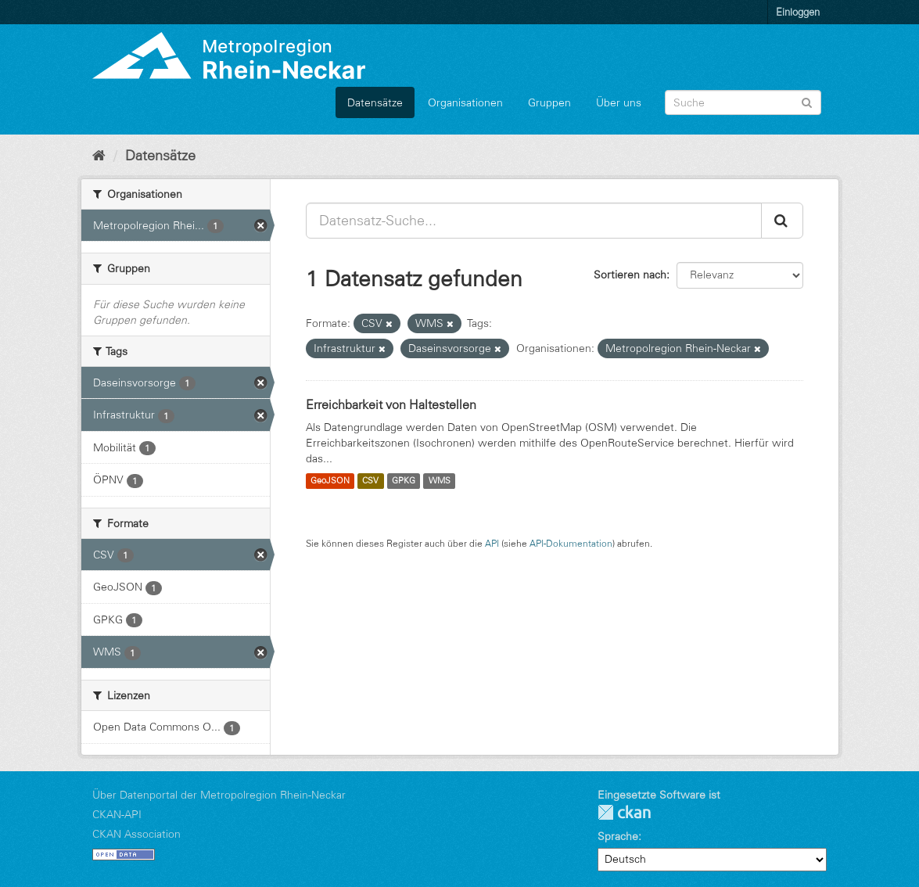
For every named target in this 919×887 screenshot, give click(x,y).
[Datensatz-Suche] (743, 102)
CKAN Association (136, 834)
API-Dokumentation (571, 543)
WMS (440, 481)
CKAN (624, 812)
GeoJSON (330, 481)
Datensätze (375, 102)
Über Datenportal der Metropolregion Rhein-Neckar (219, 795)
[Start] (99, 155)
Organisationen (465, 102)
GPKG (403, 481)
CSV (370, 481)
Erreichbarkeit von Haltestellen (391, 404)
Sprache (618, 836)
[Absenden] (806, 101)
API (492, 543)
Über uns (618, 102)
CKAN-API (117, 814)
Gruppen (549, 102)
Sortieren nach (630, 275)
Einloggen (798, 11)
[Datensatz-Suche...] (534, 221)
